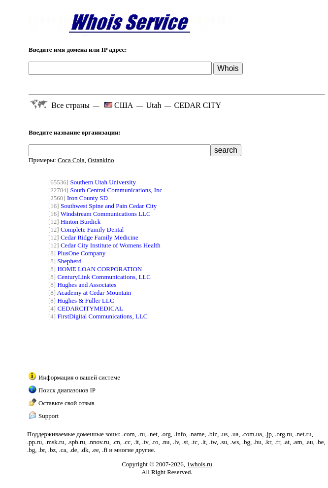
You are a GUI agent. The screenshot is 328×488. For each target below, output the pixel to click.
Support (48, 415)
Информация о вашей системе (79, 377)
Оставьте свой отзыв (66, 403)
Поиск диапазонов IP (67, 390)
